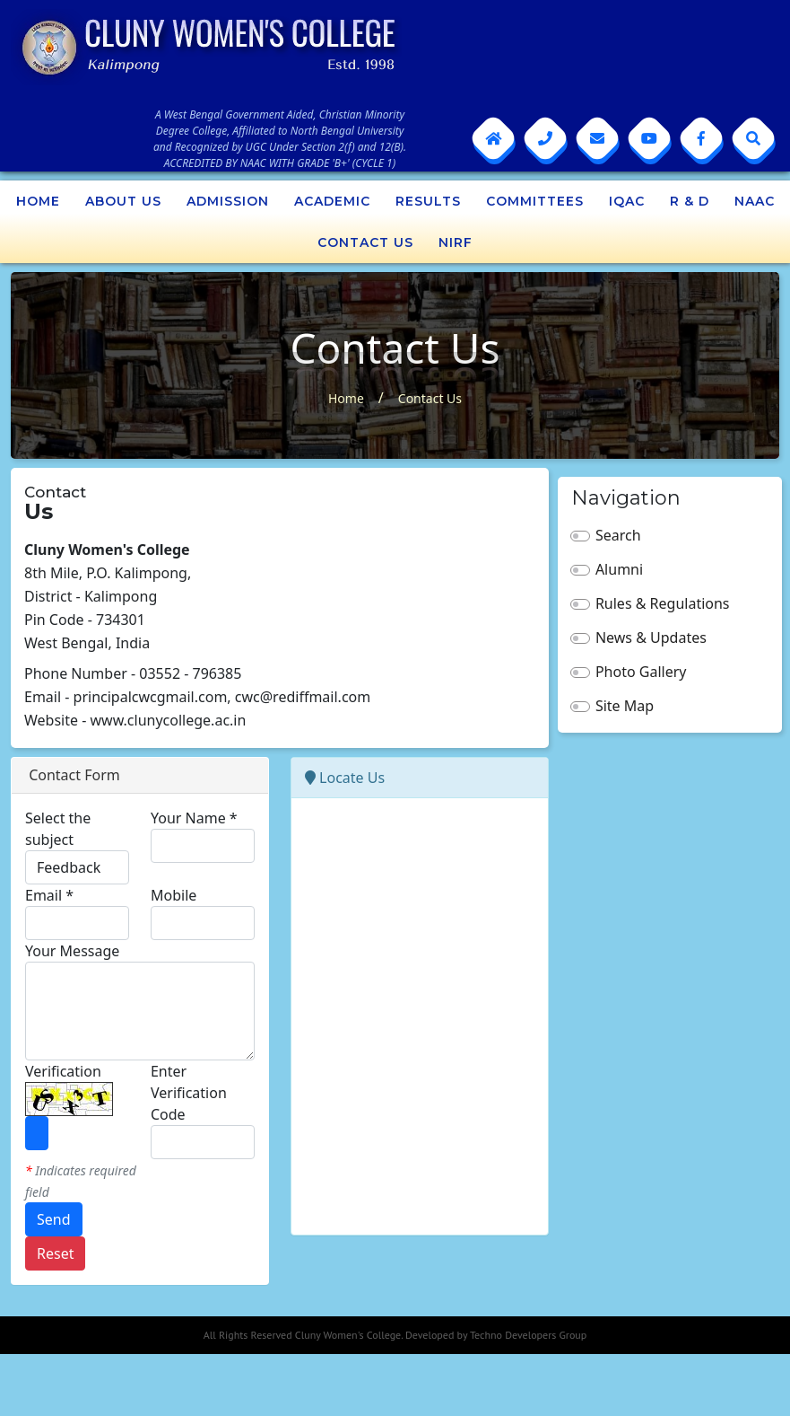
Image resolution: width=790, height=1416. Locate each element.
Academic (332, 201)
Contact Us (365, 242)
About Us (123, 201)
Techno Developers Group (528, 1334)
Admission (228, 201)
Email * (49, 895)
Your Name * (194, 818)
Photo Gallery (641, 672)
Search (618, 535)
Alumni (619, 569)
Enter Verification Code (189, 1092)
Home (38, 201)
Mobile (173, 895)
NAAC (754, 201)
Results (428, 201)
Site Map (624, 706)
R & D (689, 201)
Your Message (72, 951)
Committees (535, 201)
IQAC (627, 201)
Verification (63, 1071)
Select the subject (58, 828)
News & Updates (651, 637)
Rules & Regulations (662, 603)
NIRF (455, 242)
